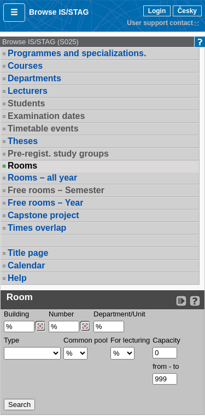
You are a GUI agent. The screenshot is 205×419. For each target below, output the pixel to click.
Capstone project (43, 215)
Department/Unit (119, 314)
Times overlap (37, 227)
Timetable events (43, 128)
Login (157, 11)
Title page (28, 253)
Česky (187, 11)
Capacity (166, 340)
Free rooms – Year (45, 202)
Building (16, 314)
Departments (34, 78)
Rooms (22, 166)
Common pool (85, 340)
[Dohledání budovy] (40, 326)
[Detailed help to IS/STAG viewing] (195, 301)
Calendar (26, 265)
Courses (25, 65)
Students (26, 103)
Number (61, 314)
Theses (23, 141)
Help (17, 278)
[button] (14, 12)
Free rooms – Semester (56, 190)
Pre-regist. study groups (58, 153)
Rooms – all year (42, 177)
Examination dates (46, 116)
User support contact (160, 23)
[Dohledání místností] (85, 326)
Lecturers (28, 90)
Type (11, 340)
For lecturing (130, 340)
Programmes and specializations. (77, 53)
